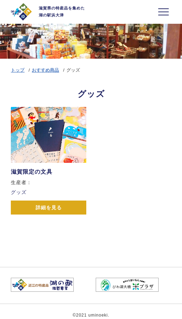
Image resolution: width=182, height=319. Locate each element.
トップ (17, 70)
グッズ (19, 192)
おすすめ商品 (45, 70)
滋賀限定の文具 (31, 171)
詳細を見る (49, 207)
